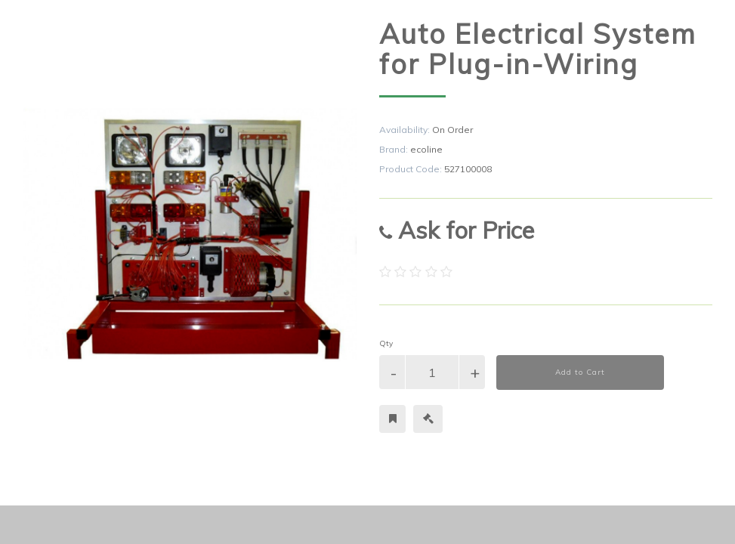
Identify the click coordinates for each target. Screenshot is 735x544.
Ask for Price (456, 230)
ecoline (426, 149)
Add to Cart (580, 372)
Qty (386, 343)
